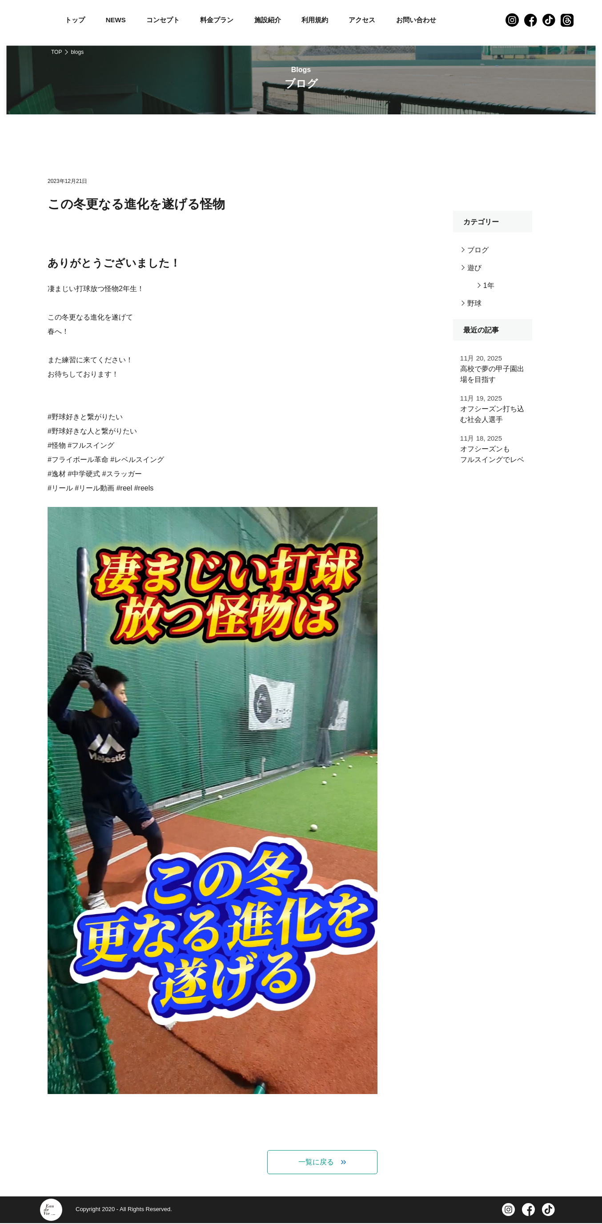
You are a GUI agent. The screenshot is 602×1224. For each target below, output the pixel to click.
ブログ (478, 250)
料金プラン (216, 20)
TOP (56, 52)
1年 (488, 285)
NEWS (116, 20)
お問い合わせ (416, 20)
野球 (474, 303)
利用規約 (314, 20)
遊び (474, 268)
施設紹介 (267, 20)
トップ (75, 20)
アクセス (362, 20)
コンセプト (163, 20)
